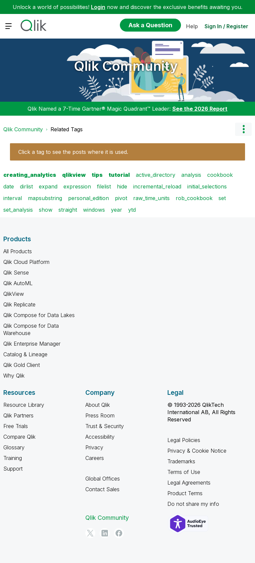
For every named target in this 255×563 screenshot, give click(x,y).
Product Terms (185, 493)
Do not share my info (193, 504)
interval (12, 198)
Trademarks (181, 461)
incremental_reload (157, 186)
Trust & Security (104, 426)
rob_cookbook (194, 198)
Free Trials (15, 426)
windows (94, 209)
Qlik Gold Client (21, 365)
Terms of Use (183, 472)
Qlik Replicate (19, 304)
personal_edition (88, 198)
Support (13, 468)
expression (77, 186)
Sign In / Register (226, 26)
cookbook (220, 174)
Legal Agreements (189, 482)
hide (122, 186)
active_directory (155, 174)
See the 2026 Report (199, 108)
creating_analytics (29, 174)
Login (98, 7)
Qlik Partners (18, 415)
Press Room (100, 415)
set (222, 198)
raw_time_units (151, 198)
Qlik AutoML (18, 283)
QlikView (13, 293)
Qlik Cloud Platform (26, 262)
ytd (132, 209)
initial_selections (207, 186)
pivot (121, 198)
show (45, 209)
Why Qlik (14, 375)
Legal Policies (183, 440)
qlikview (74, 174)
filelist (104, 186)
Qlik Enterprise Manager (31, 343)
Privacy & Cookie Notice (196, 450)
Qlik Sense (16, 272)
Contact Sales (102, 489)
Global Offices (102, 478)
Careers (94, 458)
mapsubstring (45, 198)
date (8, 186)
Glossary (14, 447)
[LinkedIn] (105, 533)
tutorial (119, 174)
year (116, 209)
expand (48, 186)
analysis (191, 174)
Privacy (94, 447)
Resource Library (23, 404)
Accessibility (100, 436)
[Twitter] (90, 533)
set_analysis (18, 209)
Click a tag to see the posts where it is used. (73, 152)
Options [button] (243, 129)
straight (67, 209)
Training (12, 458)
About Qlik (97, 404)
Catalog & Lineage (25, 354)
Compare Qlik (19, 436)
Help (192, 26)
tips (97, 174)
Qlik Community (126, 66)
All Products (17, 251)
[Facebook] (119, 533)
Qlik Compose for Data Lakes (39, 315)
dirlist (26, 186)
